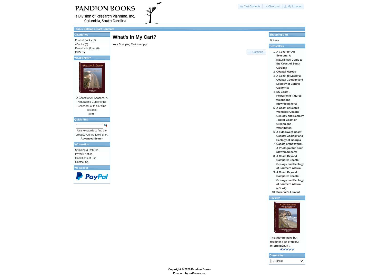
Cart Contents (105, 29)
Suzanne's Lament (288, 192)
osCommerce (197, 273)
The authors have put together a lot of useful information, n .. (284, 241)
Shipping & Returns (86, 149)
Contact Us (81, 161)
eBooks (79, 44)
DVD (78, 52)
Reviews (274, 197)
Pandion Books (201, 269)
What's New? (82, 57)
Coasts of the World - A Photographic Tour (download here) (289, 147)
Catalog (88, 29)
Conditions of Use (85, 158)
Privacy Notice (83, 153)
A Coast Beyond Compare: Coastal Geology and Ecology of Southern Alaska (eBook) (290, 180)
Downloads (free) (85, 48)
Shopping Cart (278, 34)
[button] (250, 6)
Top (78, 29)
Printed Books (83, 40)
